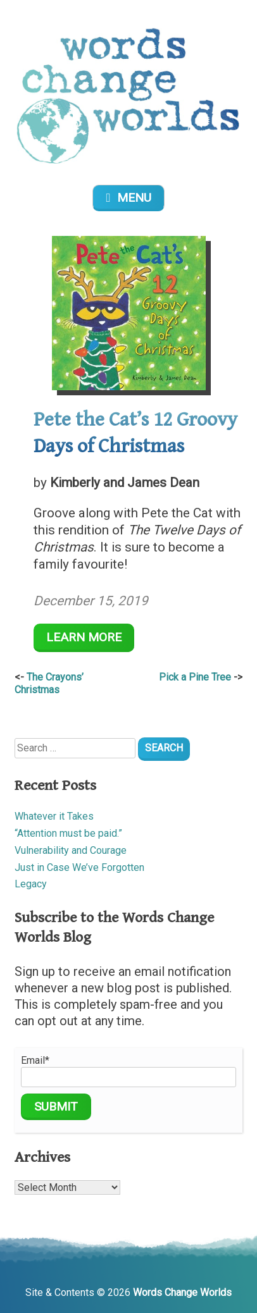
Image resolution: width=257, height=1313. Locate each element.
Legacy (31, 884)
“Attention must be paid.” (68, 833)
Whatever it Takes (54, 816)
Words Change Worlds (182, 1292)
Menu (128, 197)
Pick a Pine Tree (195, 677)
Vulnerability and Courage (71, 850)
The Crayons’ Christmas (49, 683)
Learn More (84, 637)
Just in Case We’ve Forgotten (79, 867)
